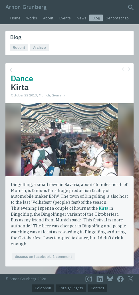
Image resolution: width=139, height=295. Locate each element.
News (81, 18)
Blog (96, 18)
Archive (39, 47)
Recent (19, 47)
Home (15, 18)
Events (65, 18)
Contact (97, 288)
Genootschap (117, 18)
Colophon (43, 288)
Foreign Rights (71, 288)
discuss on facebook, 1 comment (43, 256)
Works (31, 18)
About (48, 18)
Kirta (103, 208)
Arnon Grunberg (26, 6)
